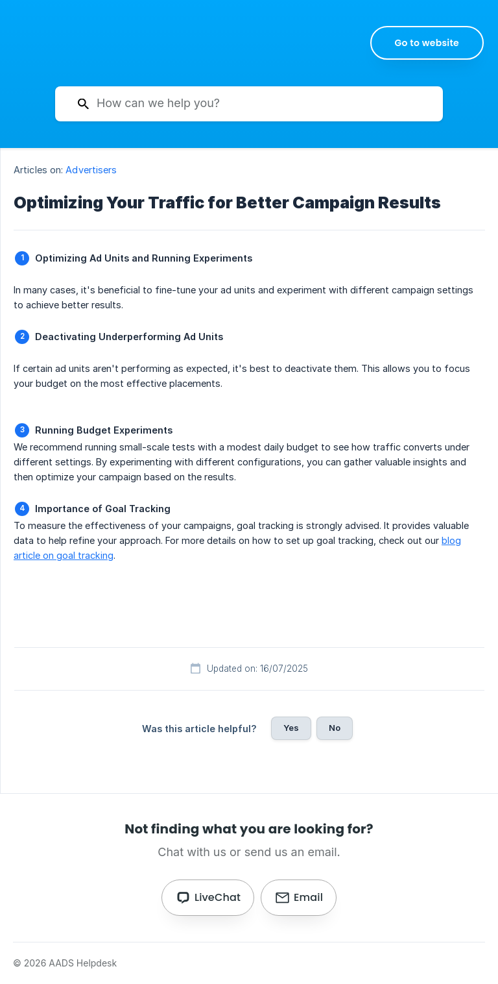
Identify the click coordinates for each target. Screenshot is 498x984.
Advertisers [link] (91, 169)
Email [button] (308, 897)
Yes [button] (291, 727)
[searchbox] (249, 103)
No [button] (334, 727)
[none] (427, 43)
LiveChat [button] (218, 897)
